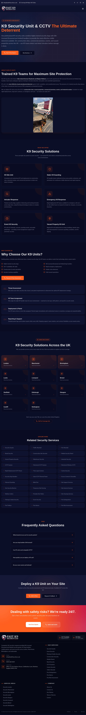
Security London (6, 688)
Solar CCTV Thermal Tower (39, 477)
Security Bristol (6, 703)
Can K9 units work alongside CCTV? (43, 551)
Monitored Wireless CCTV (67, 466)
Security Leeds (6, 696)
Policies (69, 712)
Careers (48, 698)
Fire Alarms (35, 506)
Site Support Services (66, 483)
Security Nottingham (7, 706)
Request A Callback (51, 597)
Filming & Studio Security (11, 500)
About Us (48, 688)
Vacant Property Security (10, 460)
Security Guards (8, 448)
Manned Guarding (9, 483)
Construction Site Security (39, 454)
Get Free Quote (33, 625)
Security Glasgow (6, 698)
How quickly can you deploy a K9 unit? (43, 558)
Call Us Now (33, 596)
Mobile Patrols (50, 660)
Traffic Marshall (36, 448)
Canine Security (64, 471)
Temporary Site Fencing (38, 489)
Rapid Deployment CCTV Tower (12, 471)
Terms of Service (50, 696)
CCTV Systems (50, 665)
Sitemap (83, 712)
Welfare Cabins (8, 495)
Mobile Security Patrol (66, 454)
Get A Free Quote (10, 53)
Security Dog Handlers (10, 477)
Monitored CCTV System (38, 466)
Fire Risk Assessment (65, 506)
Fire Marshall (63, 448)
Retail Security (8, 454)
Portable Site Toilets (37, 495)
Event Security (36, 500)
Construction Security (52, 657)
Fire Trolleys (7, 506)
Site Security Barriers (9, 489)
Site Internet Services (66, 489)
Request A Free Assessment (12, 279)
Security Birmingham (7, 693)
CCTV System (7, 466)
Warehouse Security (37, 460)
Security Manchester (7, 690)
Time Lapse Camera (37, 471)
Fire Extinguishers (65, 500)
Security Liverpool (7, 701)
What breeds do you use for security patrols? (43, 536)
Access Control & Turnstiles (67, 477)
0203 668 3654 (51, 625)
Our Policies (49, 693)
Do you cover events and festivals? (43, 566)
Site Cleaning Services (66, 495)
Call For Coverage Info (43, 422)
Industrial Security (65, 460)
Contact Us (49, 690)
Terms (75, 712)
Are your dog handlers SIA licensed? (43, 543)
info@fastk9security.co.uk (9, 2)
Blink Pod (34, 483)
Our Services (27, 53)
